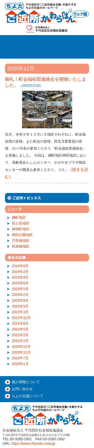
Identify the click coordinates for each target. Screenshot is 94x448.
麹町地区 (19, 217)
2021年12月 (21, 318)
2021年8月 (20, 323)
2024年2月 (20, 272)
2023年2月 (20, 295)
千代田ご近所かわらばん (47, 13)
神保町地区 (20, 229)
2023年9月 (20, 277)
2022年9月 (20, 300)
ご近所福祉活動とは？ (61, 41)
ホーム (21, 41)
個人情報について (26, 382)
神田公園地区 (22, 235)
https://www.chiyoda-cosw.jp (33, 443)
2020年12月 (21, 347)
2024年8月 (20, 266)
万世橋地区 (20, 241)
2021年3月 (20, 335)
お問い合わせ (22, 389)
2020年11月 (21, 352)
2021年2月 (20, 341)
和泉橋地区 (20, 246)
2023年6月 (20, 283)
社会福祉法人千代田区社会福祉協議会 (47, 29)
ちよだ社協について (27, 396)
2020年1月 (20, 364)
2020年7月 (20, 358)
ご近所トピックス (47, 198)
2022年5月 (20, 306)
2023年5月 (20, 289)
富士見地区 (20, 223)
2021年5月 (20, 329)
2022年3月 (20, 312)
